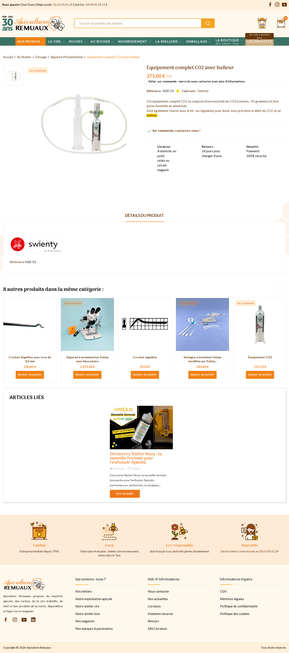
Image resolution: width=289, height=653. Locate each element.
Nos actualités (158, 599)
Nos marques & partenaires (94, 628)
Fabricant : (189, 91)
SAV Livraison (157, 628)
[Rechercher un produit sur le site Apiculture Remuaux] (208, 23)
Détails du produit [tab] (144, 215)
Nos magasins (85, 621)
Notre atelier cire (87, 606)
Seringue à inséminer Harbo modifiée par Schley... (203, 359)
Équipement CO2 (260, 357)
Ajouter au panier (30, 375)
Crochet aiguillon (145, 357)
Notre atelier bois (87, 614)
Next (282, 288)
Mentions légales (232, 599)
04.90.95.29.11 (95, 4)
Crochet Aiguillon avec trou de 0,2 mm (30, 359)
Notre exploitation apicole (93, 599)
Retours (153, 621)
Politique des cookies (234, 614)
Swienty (203, 91)
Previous (273, 288)
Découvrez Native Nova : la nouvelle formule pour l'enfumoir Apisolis (136, 458)
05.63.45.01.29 (63, 4)
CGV (223, 591)
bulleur (152, 115)
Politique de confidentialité (239, 606)
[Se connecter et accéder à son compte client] (262, 23)
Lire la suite (125, 493)
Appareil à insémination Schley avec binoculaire (87, 359)
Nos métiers (83, 591)
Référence (17, 262)
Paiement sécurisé (160, 614)
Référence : (154, 91)
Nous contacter (158, 591)
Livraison (154, 606)
